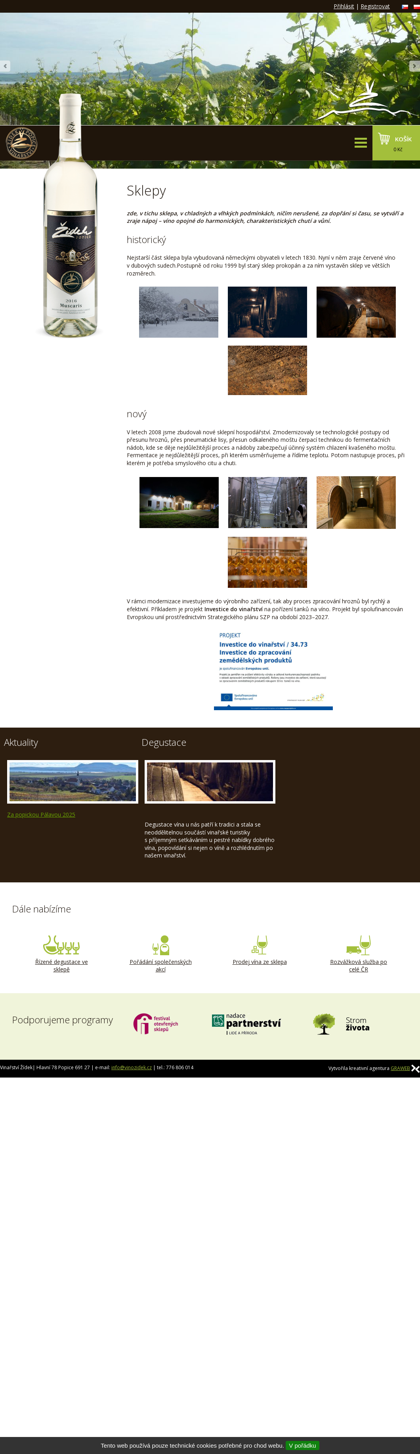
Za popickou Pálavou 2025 (41, 814)
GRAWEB (400, 1068)
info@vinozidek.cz (131, 1067)
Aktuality (21, 742)
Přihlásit (344, 6)
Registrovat (375, 6)
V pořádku (302, 1445)
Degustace (163, 742)
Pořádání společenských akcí (160, 954)
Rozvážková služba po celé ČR (358, 954)
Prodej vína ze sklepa (259, 950)
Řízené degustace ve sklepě (61, 954)
